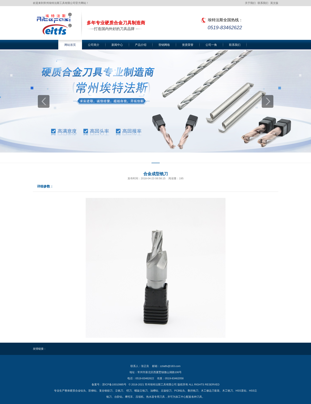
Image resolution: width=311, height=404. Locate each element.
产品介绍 (140, 44)
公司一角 (211, 44)
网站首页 (70, 44)
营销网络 (164, 44)
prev (43, 101)
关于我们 (250, 2)
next (267, 101)
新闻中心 (117, 44)
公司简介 (93, 44)
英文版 (274, 2)
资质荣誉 (187, 44)
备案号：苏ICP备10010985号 (109, 384)
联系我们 (263, 2)
